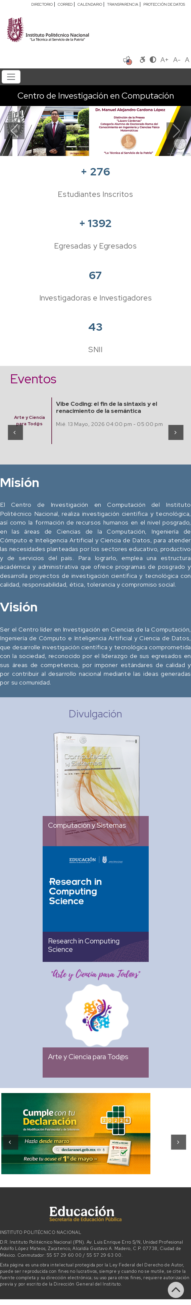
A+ (164, 59)
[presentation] (15, 432)
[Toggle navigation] (11, 77)
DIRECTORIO (42, 4)
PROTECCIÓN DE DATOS (164, 4)
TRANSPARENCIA (122, 4)
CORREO (65, 4)
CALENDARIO (90, 4)
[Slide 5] (120, 147)
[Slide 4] (108, 147)
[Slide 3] (96, 147)
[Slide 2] (84, 147)
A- (177, 59)
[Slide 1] (71, 147)
